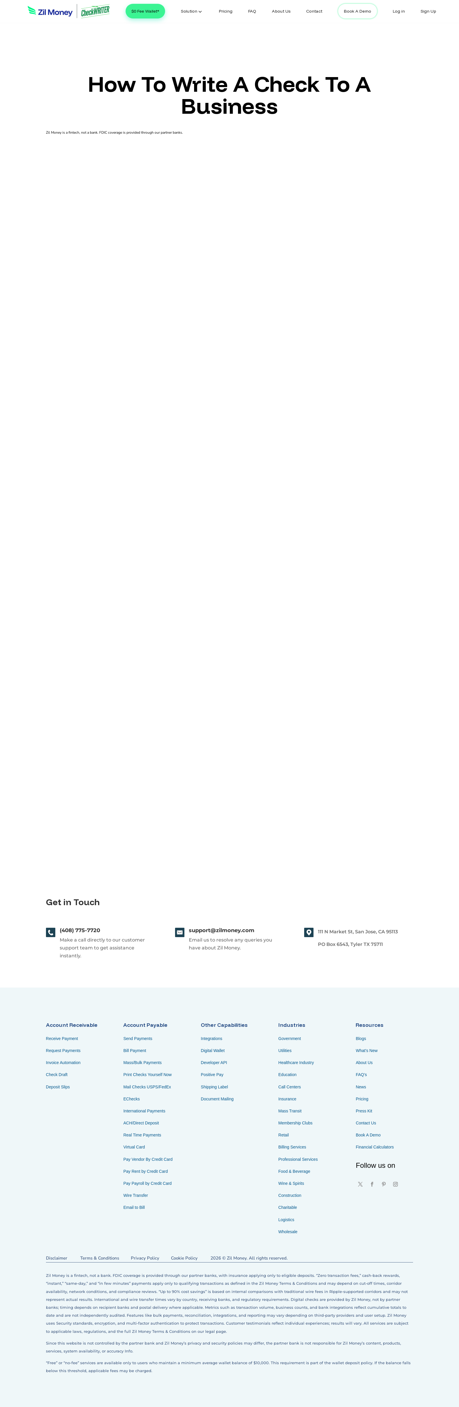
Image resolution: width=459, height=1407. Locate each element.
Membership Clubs (295, 1123)
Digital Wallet (213, 1050)
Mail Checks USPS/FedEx (147, 1087)
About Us (364, 1062)
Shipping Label (214, 1087)
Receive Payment (62, 1038)
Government (289, 1038)
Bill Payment (134, 1050)
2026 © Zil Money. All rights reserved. (249, 1258)
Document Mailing (217, 1099)
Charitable (287, 1207)
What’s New (366, 1050)
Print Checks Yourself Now (147, 1074)
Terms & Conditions (99, 1258)
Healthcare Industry (296, 1062)
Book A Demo (357, 11)
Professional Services (298, 1159)
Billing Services (292, 1147)
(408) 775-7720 (80, 930)
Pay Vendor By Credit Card (147, 1159)
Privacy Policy (145, 1258)
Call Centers (289, 1087)
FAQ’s (361, 1074)
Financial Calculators (375, 1147)
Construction (290, 1195)
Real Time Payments (142, 1135)
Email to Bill (134, 1207)
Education (287, 1074)
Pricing (362, 1099)
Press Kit (364, 1111)
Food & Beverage (294, 1171)
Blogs (361, 1038)
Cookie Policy (184, 1258)
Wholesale (287, 1231)
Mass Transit (290, 1111)
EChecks (131, 1099)
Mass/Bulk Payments (142, 1062)
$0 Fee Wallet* (145, 11)
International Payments (144, 1111)
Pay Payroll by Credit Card (147, 1183)
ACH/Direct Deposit (141, 1123)
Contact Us (366, 1123)
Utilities (285, 1050)
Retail (283, 1135)
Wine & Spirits (291, 1183)
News (361, 1087)
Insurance (287, 1099)
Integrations (211, 1038)
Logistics (286, 1219)
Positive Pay (212, 1074)
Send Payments (137, 1038)
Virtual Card (134, 1147)
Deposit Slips (58, 1087)
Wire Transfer (135, 1195)
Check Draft (57, 1074)
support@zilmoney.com (221, 930)
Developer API (214, 1062)
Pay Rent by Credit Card (145, 1171)
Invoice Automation (63, 1062)
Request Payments (63, 1050)
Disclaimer (56, 1258)
